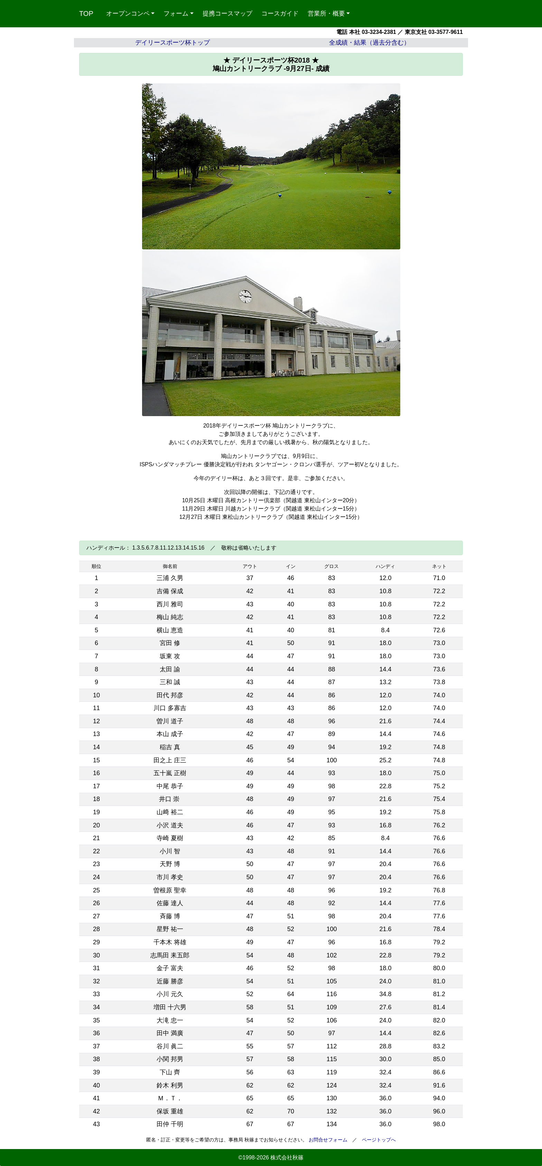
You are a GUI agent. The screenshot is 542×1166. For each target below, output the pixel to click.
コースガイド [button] (280, 13)
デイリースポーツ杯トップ (172, 42)
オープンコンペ (128, 13)
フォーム (175, 13)
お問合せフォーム (328, 1139)
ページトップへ (379, 1139)
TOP (86, 13)
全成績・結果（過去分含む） (369, 42)
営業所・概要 (326, 13)
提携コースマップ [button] (227, 13)
